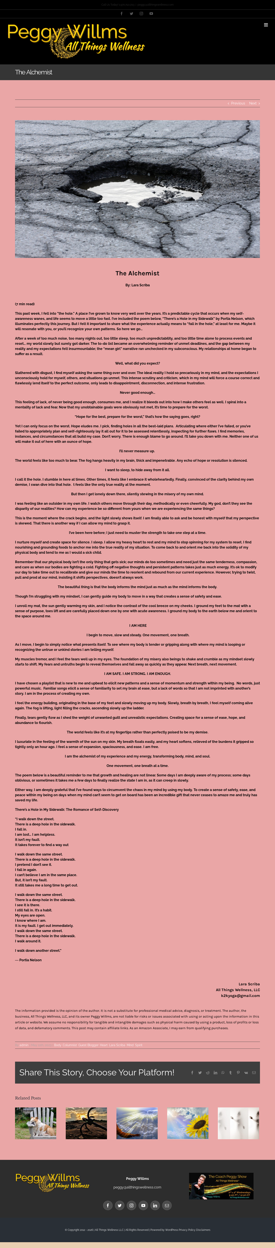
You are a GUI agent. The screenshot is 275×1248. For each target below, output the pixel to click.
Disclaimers (203, 1229)
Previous (238, 103)
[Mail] (167, 1205)
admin (24, 1045)
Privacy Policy (187, 1229)
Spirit (138, 1045)
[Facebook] (108, 1205)
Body (57, 1045)
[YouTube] (143, 1205)
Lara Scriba (117, 1045)
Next (253, 103)
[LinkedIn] (155, 1205)
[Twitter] (119, 1205)
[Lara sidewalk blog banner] (137, 189)
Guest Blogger (88, 1045)
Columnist (70, 1045)
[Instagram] (131, 1205)
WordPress (171, 1229)
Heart (104, 1045)
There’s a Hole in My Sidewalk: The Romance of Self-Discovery (67, 810)
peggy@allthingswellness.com (156, 4)
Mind (130, 1045)
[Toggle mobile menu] (266, 25)
